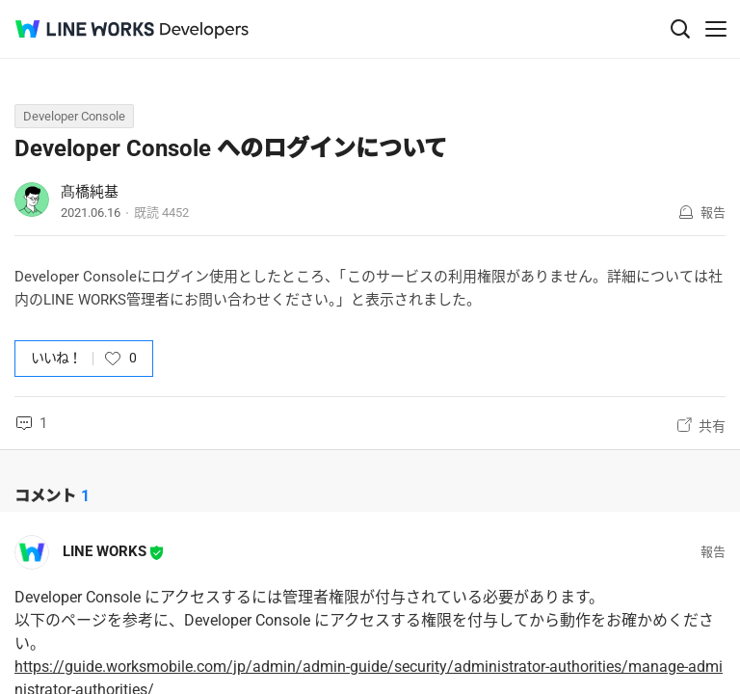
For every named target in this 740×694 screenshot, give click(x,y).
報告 (713, 212)
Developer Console (74, 116)
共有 (712, 426)
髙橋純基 (90, 191)
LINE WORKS (104, 551)
